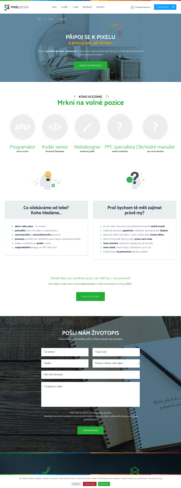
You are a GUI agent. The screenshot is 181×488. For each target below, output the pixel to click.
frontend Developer (55, 151)
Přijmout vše (104, 484)
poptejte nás (165, 7)
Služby (64, 7)
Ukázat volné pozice (90, 65)
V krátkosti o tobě (53, 387)
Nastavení (76, 484)
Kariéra (63, 19)
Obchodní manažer (155, 147)
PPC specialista (120, 147)
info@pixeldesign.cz (143, 7)
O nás (75, 7)
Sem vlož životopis (53, 375)
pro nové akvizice (155, 151)
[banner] (16, 8)
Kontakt (100, 7)
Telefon (47, 363)
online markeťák (120, 151)
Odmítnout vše (90, 484)
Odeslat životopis (90, 430)
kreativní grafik (87, 151)
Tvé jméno (49, 352)
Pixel (54, 7)
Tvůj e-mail (100, 352)
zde (160, 478)
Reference (87, 7)
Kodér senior (55, 147)
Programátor (22, 147)
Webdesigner (87, 147)
